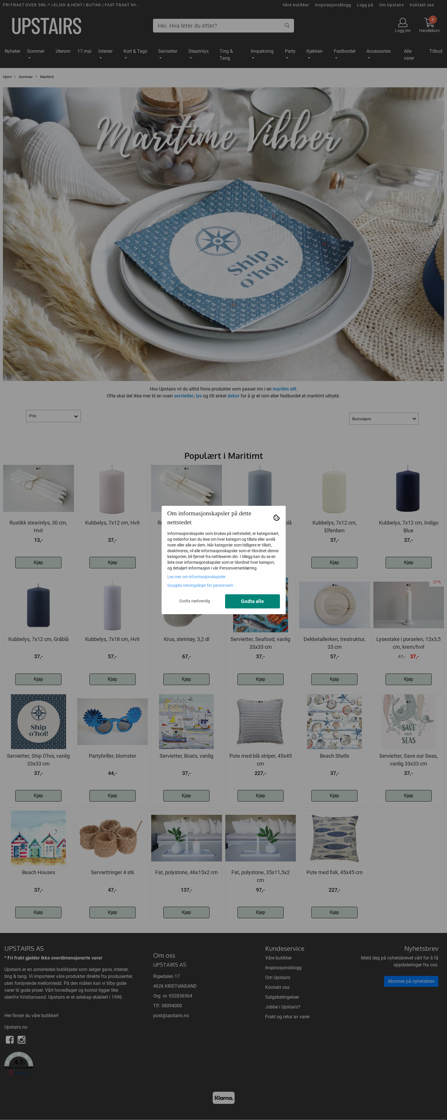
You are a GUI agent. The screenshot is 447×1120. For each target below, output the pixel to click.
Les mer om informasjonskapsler (196, 576)
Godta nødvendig (194, 601)
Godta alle (252, 601)
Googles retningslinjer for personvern (200, 585)
